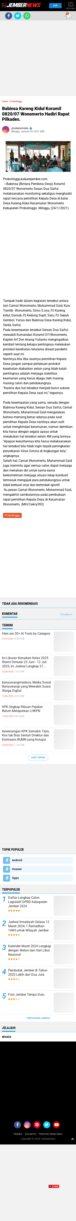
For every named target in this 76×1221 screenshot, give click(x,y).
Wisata (6, 1036)
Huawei (17, 869)
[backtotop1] (73, 1139)
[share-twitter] (17, 15)
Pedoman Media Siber (50, 1134)
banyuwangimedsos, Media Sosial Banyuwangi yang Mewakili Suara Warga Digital (26, 686)
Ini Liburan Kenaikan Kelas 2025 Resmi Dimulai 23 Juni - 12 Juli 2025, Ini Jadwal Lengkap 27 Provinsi (25, 662)
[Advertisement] (38, 58)
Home (5, 101)
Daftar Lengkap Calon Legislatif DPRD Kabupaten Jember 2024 (27, 902)
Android (17, 860)
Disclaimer (30, 1134)
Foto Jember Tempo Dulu (26, 994)
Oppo (15, 878)
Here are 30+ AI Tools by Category (26, 633)
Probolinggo (16, 101)
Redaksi (18, 1134)
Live (54, 5)
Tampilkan (66, 614)
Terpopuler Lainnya (38, 1018)
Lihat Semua (38, 757)
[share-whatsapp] (26, 15)
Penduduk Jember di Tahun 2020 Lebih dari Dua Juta (27, 972)
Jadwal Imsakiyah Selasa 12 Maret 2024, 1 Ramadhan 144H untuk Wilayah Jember (28, 926)
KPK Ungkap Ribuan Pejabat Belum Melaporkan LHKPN (22, 709)
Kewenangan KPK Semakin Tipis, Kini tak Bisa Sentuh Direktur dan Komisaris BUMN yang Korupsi (25, 735)
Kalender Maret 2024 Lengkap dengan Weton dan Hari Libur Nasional (29, 950)
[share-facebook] (8, 15)
